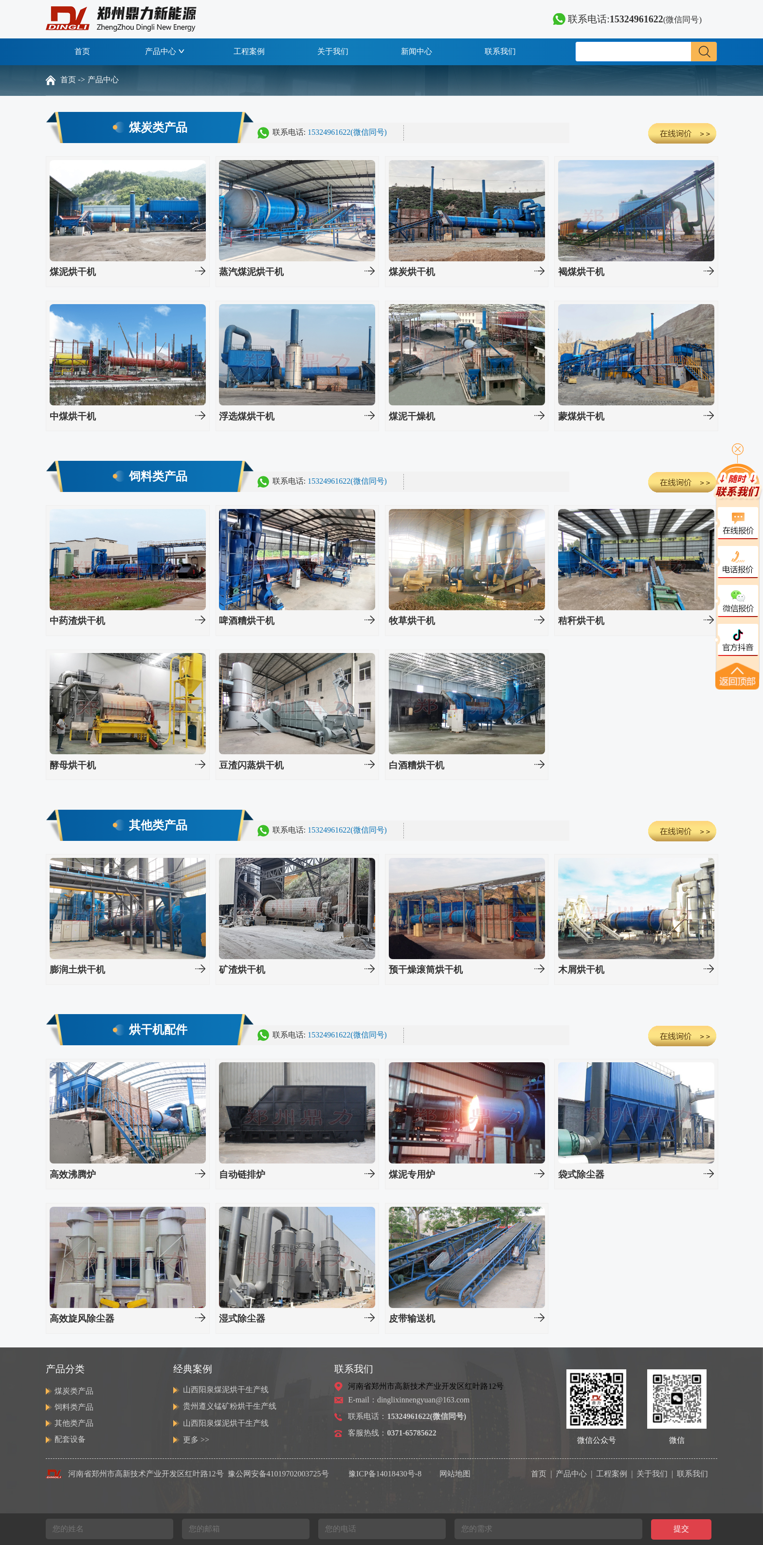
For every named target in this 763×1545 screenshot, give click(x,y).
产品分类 (65, 1368)
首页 (82, 51)
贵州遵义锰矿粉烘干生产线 (229, 1406)
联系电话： (407, 1416)
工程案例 (249, 51)
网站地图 (455, 1474)
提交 (681, 1529)
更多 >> (196, 1440)
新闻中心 (416, 51)
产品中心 (166, 51)
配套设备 (70, 1439)
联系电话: (627, 19)
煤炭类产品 (73, 1391)
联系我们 (500, 51)
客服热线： (392, 1433)
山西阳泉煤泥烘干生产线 (226, 1389)
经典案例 (192, 1368)
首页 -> (72, 79)
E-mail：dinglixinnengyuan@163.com (409, 1400)
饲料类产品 (73, 1407)
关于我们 (332, 51)
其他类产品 (73, 1423)
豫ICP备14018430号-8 (384, 1474)
